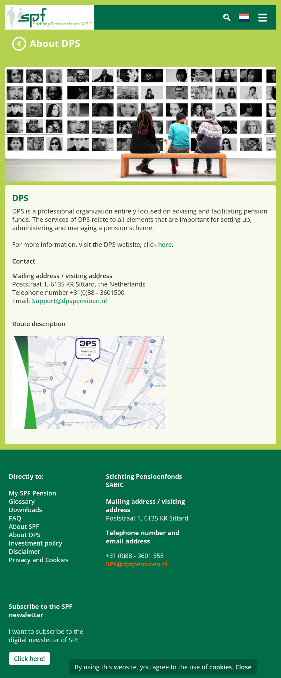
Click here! (29, 658)
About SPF (24, 526)
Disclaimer (24, 551)
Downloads (25, 510)
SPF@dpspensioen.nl (136, 564)
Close (243, 667)
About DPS (24, 535)
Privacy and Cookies (39, 560)
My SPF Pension (32, 493)
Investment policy (35, 543)
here (165, 244)
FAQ (15, 518)
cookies (220, 667)
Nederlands (244, 17)
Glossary (22, 501)
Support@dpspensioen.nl (69, 301)
